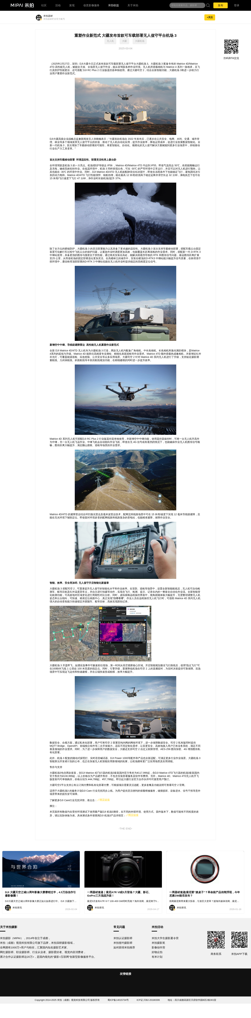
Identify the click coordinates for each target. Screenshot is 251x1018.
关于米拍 (132, 5)
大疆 (124, 41)
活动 (58, 5)
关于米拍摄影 (8, 926)
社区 (44, 5)
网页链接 (103, 799)
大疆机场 (139, 41)
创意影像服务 (91, 5)
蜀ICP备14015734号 (118, 1000)
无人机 (110, 41)
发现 (72, 5)
